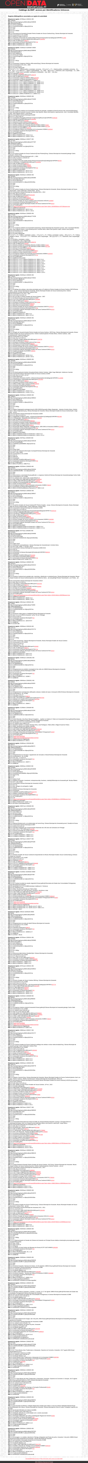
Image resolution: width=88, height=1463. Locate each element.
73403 (47, 125)
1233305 (39, 1089)
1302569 (51, 519)
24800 (36, 1133)
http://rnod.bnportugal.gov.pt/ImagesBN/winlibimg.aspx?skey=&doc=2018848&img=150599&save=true (42, 799)
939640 (39, 586)
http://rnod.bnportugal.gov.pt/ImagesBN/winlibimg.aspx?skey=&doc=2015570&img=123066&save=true (42, 1222)
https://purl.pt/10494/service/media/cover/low (26, 737)
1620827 (33, 589)
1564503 (42, 39)
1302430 (37, 730)
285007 (29, 166)
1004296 (36, 77)
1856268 (55, 1247)
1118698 (60, 378)
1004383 (21, 73)
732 (37, 42)
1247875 (36, 986)
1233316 (38, 162)
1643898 (32, 1093)
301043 (32, 957)
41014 (52, 203)
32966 (36, 830)
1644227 (27, 1096)
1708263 (51, 1177)
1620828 (29, 588)
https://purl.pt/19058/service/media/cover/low (26, 1024)
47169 (41, 1134)
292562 (26, 76)
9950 (34, 1176)
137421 (33, 385)
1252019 (38, 1173)
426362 (36, 646)
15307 (53, 732)
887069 (37, 1127)
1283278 (33, 75)
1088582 (32, 1087)
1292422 (34, 1050)
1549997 (51, 200)
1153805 (38, 513)
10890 (35, 1091)
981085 (60, 416)
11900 (64, 37)
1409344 (38, 1171)
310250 (39, 892)
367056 (37, 699)
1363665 (37, 299)
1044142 (53, 510)
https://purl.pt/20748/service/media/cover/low (26, 903)
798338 (29, 165)
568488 (36, 863)
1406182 (54, 118)
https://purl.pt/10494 (19, 736)
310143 (29, 894)
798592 (32, 199)
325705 (32, 829)
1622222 (39, 583)
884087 (30, 793)
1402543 (50, 129)
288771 (26, 40)
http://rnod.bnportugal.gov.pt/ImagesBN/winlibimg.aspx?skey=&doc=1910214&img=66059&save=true (42, 595)
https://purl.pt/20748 (19, 902)
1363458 (42, 1210)
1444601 (32, 1139)
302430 (39, 729)
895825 (39, 479)
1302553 (61, 426)
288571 (28, 696)
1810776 (34, 792)
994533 (48, 552)
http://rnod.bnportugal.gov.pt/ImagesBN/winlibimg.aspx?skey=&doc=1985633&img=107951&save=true (42, 1143)
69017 (36, 123)
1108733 (39, 339)
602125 (40, 418)
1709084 (42, 1130)
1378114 (51, 306)
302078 (26, 987)
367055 (42, 697)
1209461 (39, 482)
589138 (37, 1016)
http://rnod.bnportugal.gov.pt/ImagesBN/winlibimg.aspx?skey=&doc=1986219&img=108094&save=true (42, 1183)
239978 (37, 383)
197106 (48, 126)
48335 (20, 860)
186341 (33, 351)
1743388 (51, 1216)
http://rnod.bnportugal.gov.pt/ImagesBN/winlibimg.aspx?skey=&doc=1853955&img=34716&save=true (42, 206)
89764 (59, 160)
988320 (32, 249)
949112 (32, 425)
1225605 (36, 512)
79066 (38, 302)
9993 (38, 423)
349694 (34, 727)
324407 (33, 459)
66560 (36, 345)
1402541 (34, 122)
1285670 (37, 481)
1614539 (39, 1090)
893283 (35, 959)
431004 (33, 555)
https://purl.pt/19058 (19, 1023)
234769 (29, 128)
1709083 (45, 1131)
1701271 (29, 1211)
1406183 (33, 119)
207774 (54, 984)
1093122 (52, 896)
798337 (49, 485)
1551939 (32, 195)
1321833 (40, 379)
